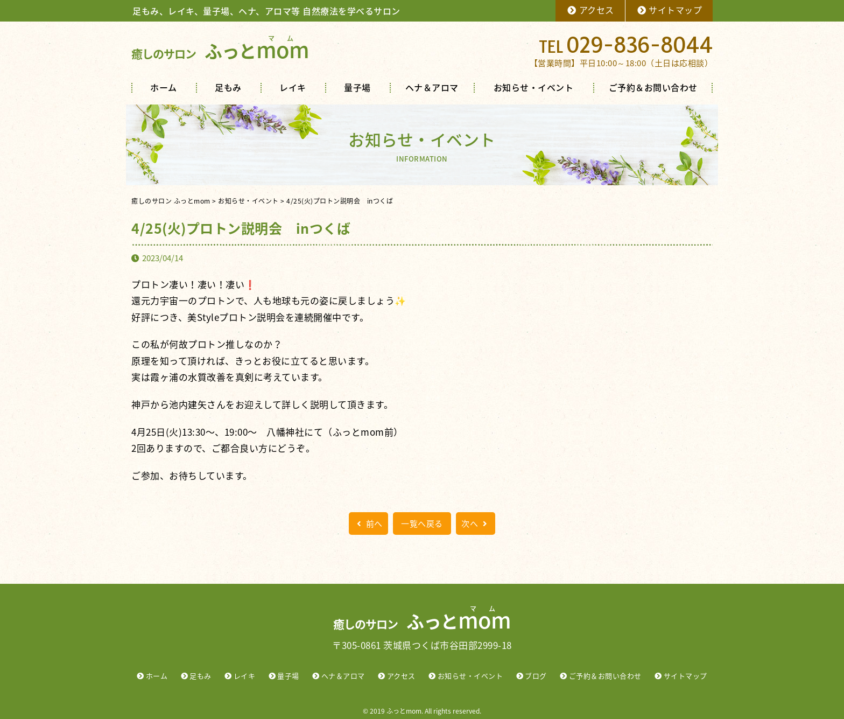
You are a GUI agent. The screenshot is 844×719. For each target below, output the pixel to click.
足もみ (228, 87)
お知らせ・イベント (534, 87)
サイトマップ (669, 9)
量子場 (357, 87)
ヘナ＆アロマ (432, 87)
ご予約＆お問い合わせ (653, 87)
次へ (475, 523)
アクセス (590, 9)
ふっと (220, 51)
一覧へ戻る (422, 523)
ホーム (163, 87)
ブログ (536, 676)
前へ (368, 523)
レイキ (292, 87)
